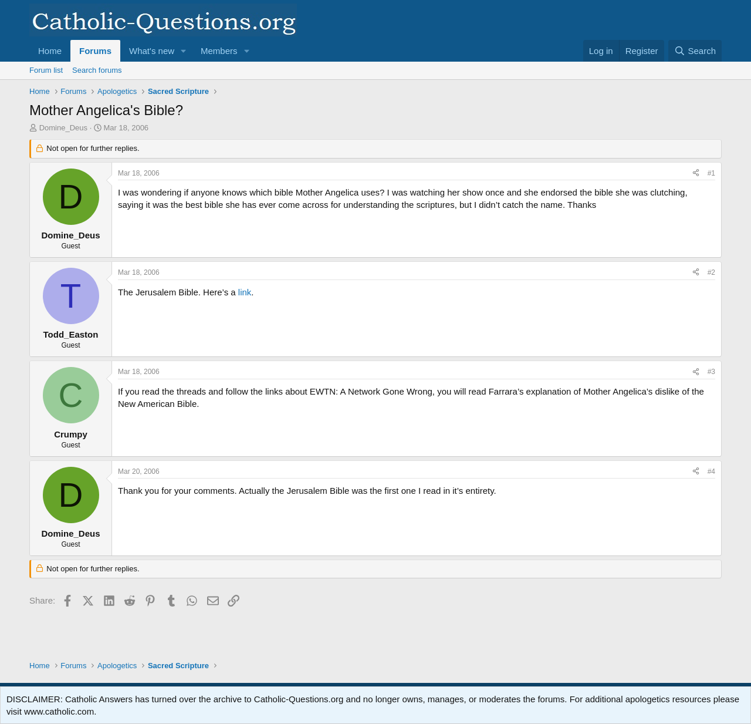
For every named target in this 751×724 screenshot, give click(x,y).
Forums (95, 51)
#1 (711, 173)
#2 (711, 272)
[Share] (695, 173)
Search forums (97, 70)
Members (219, 51)
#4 (711, 471)
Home (50, 51)
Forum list (46, 70)
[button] (183, 51)
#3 (711, 372)
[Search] (695, 51)
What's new (151, 51)
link (245, 292)
